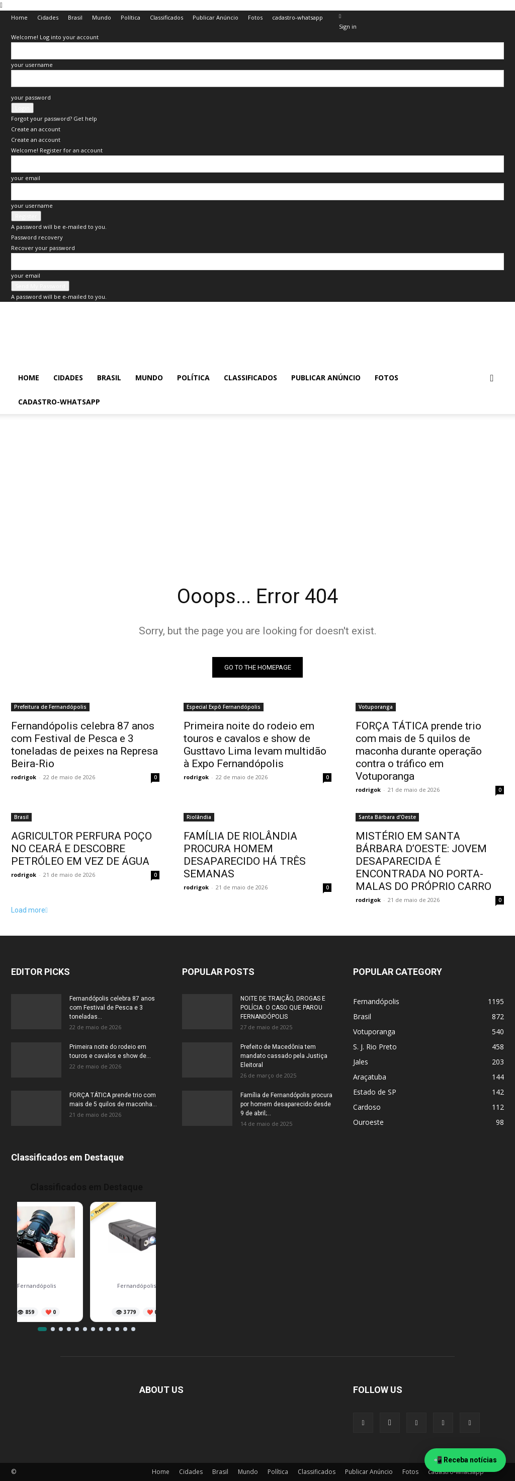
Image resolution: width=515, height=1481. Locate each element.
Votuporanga (376, 706)
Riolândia (199, 816)
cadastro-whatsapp (297, 17)
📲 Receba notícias (465, 1460)
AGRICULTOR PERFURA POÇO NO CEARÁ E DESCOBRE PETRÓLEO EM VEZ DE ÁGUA (81, 848)
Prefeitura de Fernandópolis (50, 706)
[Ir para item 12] (133, 1329)
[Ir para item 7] (93, 1329)
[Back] (340, 16)
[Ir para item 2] (53, 1329)
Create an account (35, 129)
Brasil (75, 17)
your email (25, 178)
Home (19, 17)
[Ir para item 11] (125, 1329)
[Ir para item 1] (42, 1329)
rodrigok (23, 777)
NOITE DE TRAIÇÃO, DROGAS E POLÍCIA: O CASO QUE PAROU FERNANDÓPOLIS (282, 1007)
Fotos (255, 17)
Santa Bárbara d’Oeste (387, 816)
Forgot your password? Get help (54, 118)
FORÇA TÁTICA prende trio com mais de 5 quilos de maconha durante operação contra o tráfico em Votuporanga (419, 751)
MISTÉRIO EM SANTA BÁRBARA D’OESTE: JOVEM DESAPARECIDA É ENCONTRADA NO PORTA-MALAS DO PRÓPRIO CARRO (423, 861)
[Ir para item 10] (117, 1329)
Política (130, 17)
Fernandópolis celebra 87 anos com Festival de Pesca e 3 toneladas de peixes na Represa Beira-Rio (84, 745)
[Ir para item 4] (69, 1329)
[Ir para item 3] (61, 1329)
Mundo (101, 17)
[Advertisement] (257, 484)
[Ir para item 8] (101, 1329)
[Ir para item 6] (85, 1329)
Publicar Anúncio (215, 17)
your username (32, 64)
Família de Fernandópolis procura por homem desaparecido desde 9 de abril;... (286, 1104)
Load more (29, 910)
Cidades (47, 17)
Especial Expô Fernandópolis (224, 706)
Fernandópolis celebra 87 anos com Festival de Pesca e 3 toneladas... (112, 1007)
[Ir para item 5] (77, 1329)
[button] (492, 378)
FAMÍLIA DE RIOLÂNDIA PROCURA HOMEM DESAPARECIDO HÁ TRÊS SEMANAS (245, 855)
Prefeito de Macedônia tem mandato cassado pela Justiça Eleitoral (283, 1055)
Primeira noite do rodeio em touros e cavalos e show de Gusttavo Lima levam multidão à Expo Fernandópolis (255, 745)
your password (31, 97)
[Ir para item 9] (109, 1329)
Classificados (166, 17)
